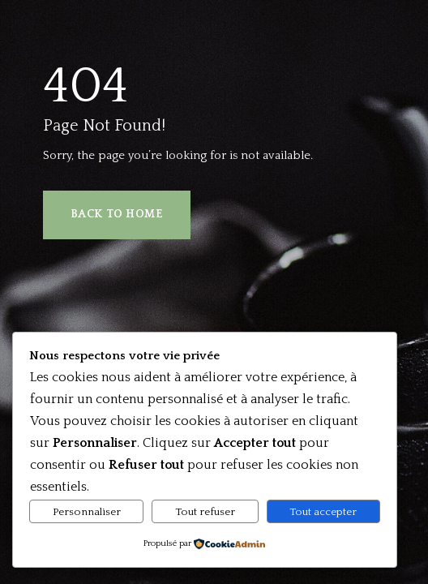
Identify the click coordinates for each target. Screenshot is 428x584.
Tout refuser (205, 511)
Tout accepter (323, 511)
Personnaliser (87, 511)
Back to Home (117, 214)
